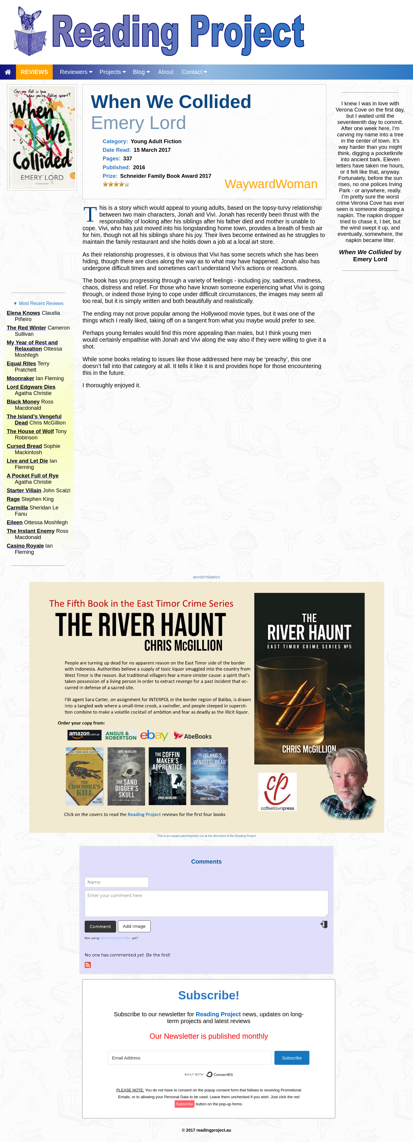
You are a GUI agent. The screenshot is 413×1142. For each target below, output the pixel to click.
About (165, 72)
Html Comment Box (115, 938)
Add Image (134, 926)
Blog (141, 72)
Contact (194, 72)
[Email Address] (189, 1058)
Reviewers (76, 72)
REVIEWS (34, 72)
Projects (112, 72)
